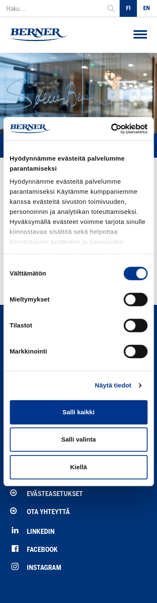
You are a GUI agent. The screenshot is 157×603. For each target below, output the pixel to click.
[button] (140, 35)
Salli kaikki (78, 412)
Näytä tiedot (113, 385)
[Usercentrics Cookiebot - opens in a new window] (111, 128)
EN (146, 8)
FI (128, 8)
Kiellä (78, 466)
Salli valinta (78, 439)
